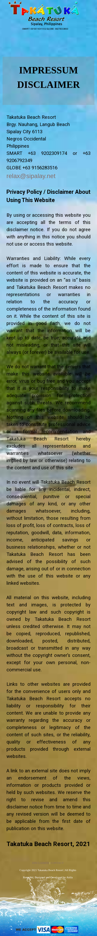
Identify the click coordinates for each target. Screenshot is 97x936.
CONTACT (57, 863)
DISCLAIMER (40, 863)
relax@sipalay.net (30, 175)
